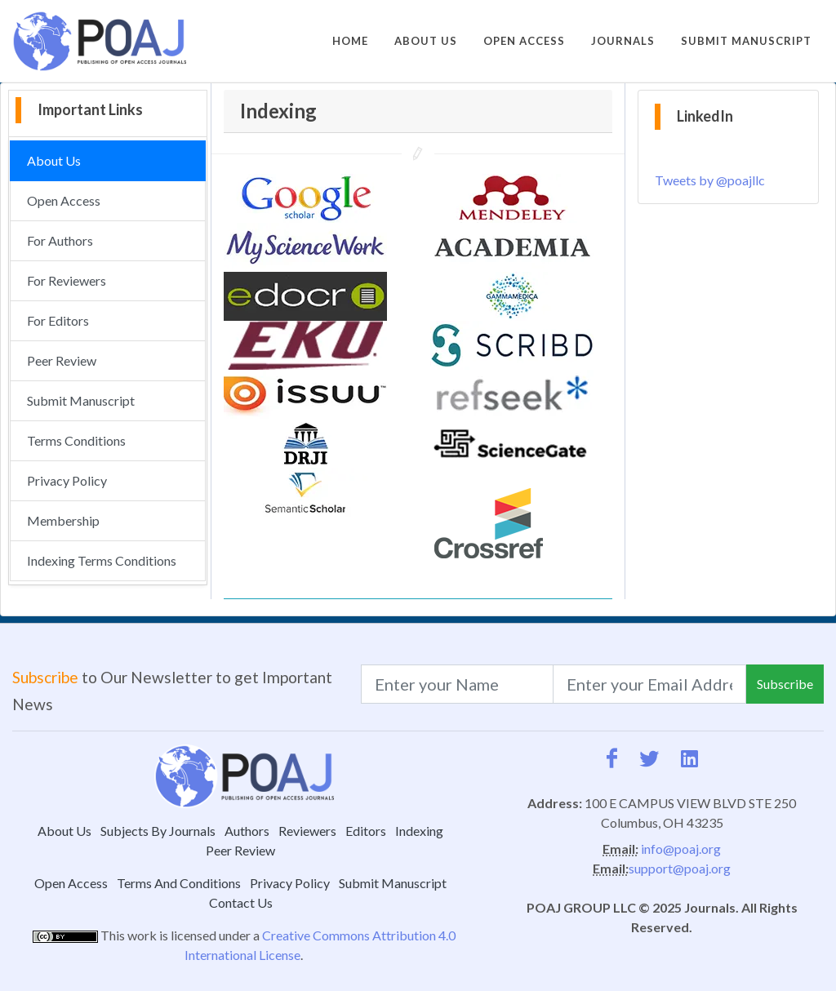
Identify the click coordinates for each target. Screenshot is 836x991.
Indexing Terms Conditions (101, 560)
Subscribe (785, 683)
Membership (63, 520)
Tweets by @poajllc (710, 180)
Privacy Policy (67, 480)
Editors (365, 830)
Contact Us (241, 902)
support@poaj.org (680, 868)
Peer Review (61, 360)
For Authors (60, 240)
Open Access (63, 200)
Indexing (419, 830)
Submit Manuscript (81, 400)
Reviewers (307, 830)
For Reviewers (66, 280)
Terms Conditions (76, 440)
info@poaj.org (681, 848)
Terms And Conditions (179, 883)
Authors (247, 830)
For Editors (58, 320)
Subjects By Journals (158, 830)
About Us (54, 160)
